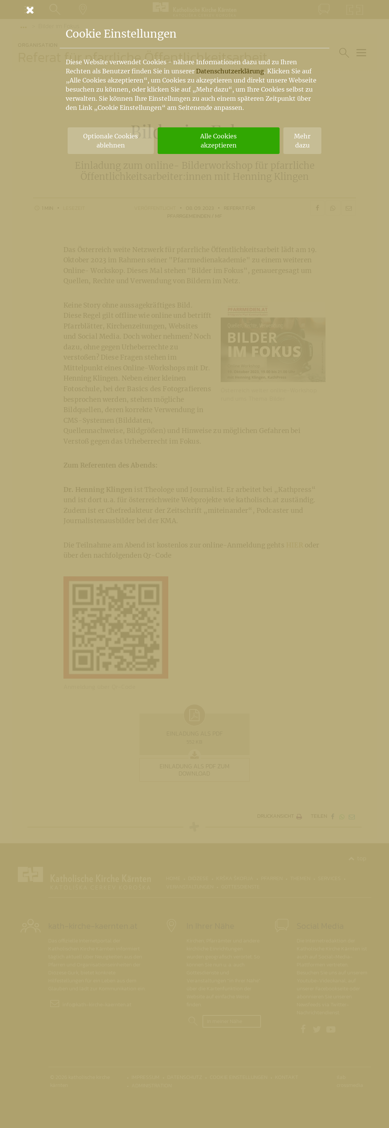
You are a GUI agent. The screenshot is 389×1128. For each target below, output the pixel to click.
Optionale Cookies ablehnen (110, 140)
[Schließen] (194, 10)
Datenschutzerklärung (230, 71)
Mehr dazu (302, 140)
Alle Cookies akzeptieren (218, 140)
